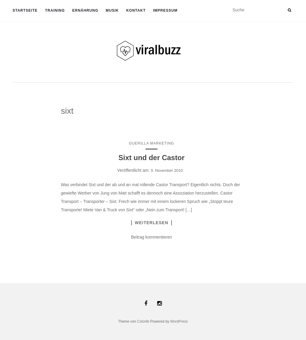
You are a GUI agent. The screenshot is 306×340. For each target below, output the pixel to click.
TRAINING (55, 10)
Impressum (165, 10)
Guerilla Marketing (151, 143)
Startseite (25, 10)
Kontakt (136, 10)
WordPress (179, 321)
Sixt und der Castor (151, 158)
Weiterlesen (151, 222)
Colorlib (143, 321)
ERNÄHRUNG (85, 10)
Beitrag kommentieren (151, 237)
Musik (112, 10)
